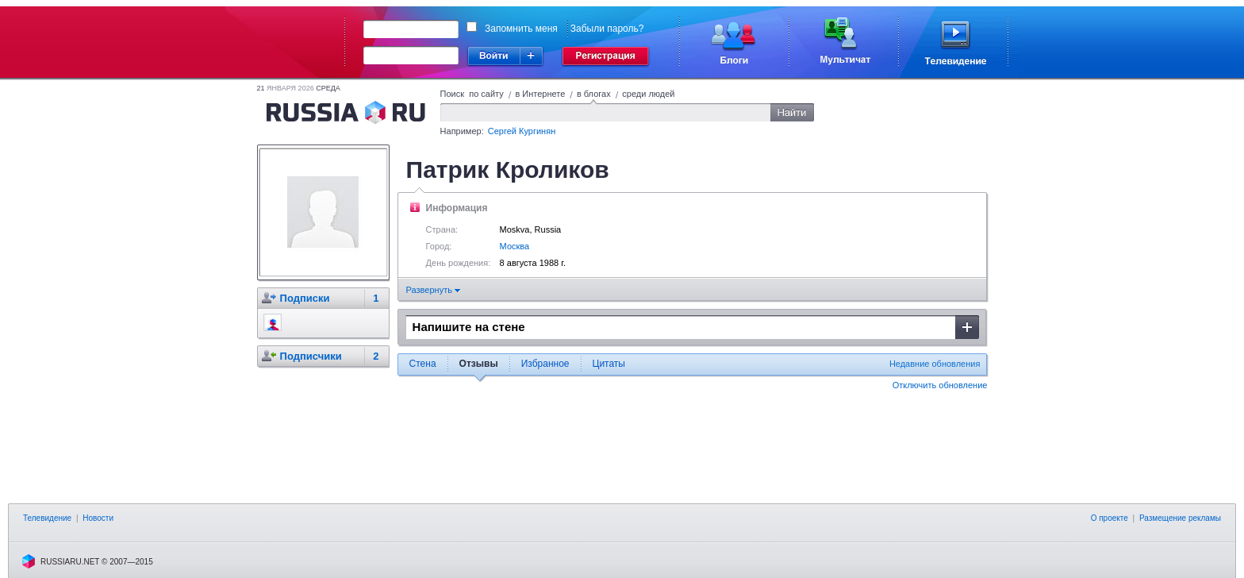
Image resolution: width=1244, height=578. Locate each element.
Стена (422, 363)
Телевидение (47, 518)
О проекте (1109, 518)
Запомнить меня (521, 28)
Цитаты (609, 363)
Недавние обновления (935, 363)
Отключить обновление (940, 385)
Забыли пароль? (607, 28)
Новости (98, 518)
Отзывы (478, 363)
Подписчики (311, 356)
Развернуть (433, 290)
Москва (515, 246)
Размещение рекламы (1180, 518)
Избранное (545, 363)
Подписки (305, 298)
